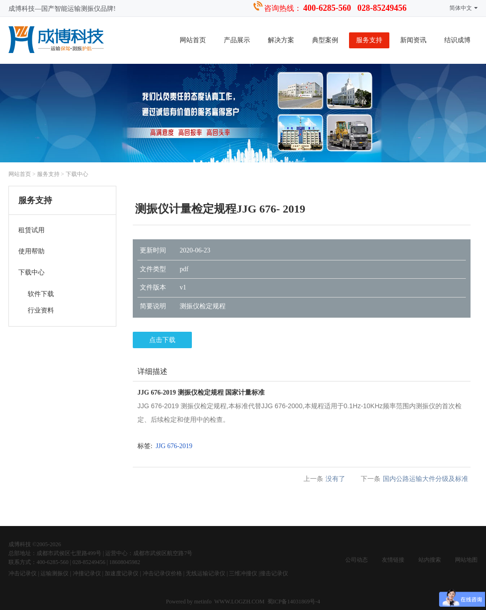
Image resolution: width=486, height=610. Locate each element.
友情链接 (393, 560)
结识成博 (457, 40)
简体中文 (463, 8)
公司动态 (356, 560)
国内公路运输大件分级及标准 (425, 478)
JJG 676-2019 (174, 446)
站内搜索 (429, 560)
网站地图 (466, 560)
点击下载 (162, 339)
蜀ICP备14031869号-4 (293, 601)
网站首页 (193, 40)
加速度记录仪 (121, 573)
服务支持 (369, 40)
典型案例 (325, 40)
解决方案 (281, 40)
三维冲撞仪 (243, 573)
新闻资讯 (413, 40)
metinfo (203, 601)
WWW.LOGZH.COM (239, 601)
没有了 (335, 478)
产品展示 (237, 40)
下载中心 (77, 174)
